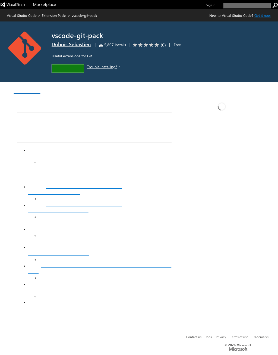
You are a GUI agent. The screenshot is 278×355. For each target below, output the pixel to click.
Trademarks (260, 337)
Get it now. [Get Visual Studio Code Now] (262, 15)
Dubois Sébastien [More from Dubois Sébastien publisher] (71, 44)
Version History (60, 88)
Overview (27, 88)
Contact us (193, 337)
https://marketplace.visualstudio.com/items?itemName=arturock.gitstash (107, 229)
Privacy (221, 337)
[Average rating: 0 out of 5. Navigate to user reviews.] (148, 45)
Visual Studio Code (22, 15)
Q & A (89, 88)
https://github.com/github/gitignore (69, 223)
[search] (247, 5)
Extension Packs (54, 15)
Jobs (209, 337)
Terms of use (239, 337)
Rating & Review (119, 88)
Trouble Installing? (104, 66)
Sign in (210, 5)
